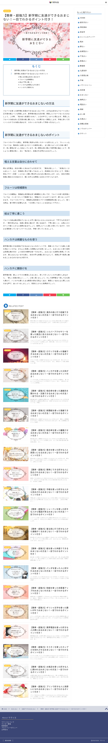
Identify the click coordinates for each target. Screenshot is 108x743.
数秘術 (82, 66)
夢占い (82, 46)
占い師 (82, 114)
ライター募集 (6, 724)
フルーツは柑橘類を (27, 79)
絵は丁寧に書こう (26, 82)
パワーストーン (86, 85)
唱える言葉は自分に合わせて (30, 77)
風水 (81, 42)
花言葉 (82, 90)
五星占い (83, 119)
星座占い (83, 61)
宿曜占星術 (84, 124)
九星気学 (83, 70)
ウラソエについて (8, 722)
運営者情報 (8, 740)
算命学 (82, 32)
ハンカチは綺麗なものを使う (30, 85)
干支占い (83, 56)
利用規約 (5, 726)
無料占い (83, 99)
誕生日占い (84, 22)
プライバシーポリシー (9, 728)
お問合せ (5, 729)
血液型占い (84, 51)
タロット (83, 133)
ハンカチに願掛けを (27, 87)
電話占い (83, 104)
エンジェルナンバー (87, 37)
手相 (81, 80)
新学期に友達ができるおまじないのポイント (31, 74)
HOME (82, 18)
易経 (81, 109)
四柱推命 (83, 27)
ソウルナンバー (86, 128)
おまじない (7, 11)
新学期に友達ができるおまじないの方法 (29, 70)
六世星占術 (84, 75)
